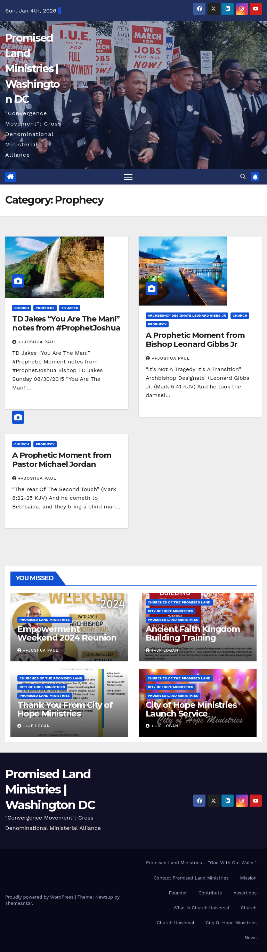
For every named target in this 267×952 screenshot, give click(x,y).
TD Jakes (69, 308)
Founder (178, 892)
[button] (243, 176)
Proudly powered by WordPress (40, 897)
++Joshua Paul (34, 342)
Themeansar (18, 903)
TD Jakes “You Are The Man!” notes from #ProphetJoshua (66, 323)
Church (21, 308)
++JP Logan (162, 650)
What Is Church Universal (201, 907)
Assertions (245, 892)
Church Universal (175, 922)
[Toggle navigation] (128, 176)
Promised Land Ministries (44, 619)
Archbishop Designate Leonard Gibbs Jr (187, 315)
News (251, 937)
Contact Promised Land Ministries (191, 878)
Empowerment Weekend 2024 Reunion (66, 633)
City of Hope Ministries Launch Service (191, 709)
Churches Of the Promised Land (179, 602)
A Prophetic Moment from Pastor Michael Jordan (61, 460)
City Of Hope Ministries (231, 922)
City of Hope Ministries (170, 611)
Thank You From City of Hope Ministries (65, 709)
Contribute (210, 892)
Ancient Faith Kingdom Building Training (193, 633)
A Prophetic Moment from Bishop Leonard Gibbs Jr (195, 340)
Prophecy (44, 308)
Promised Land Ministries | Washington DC (32, 69)
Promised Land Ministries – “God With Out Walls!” (201, 862)
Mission (248, 878)
